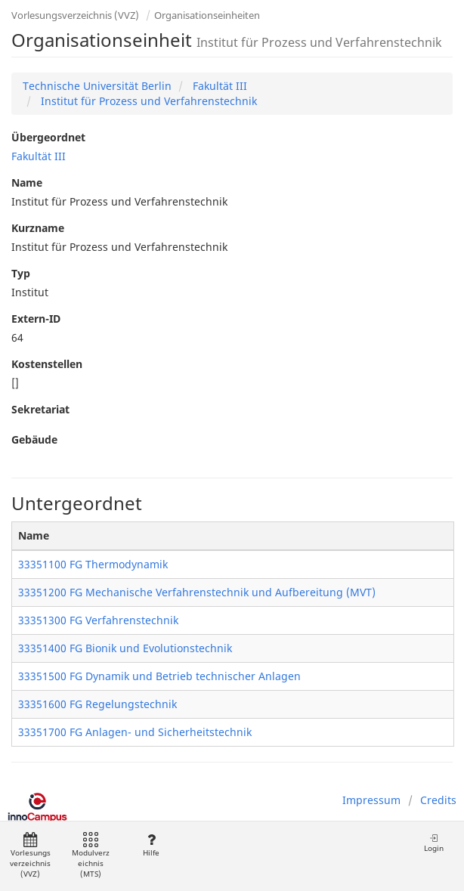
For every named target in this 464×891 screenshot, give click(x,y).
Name (26, 182)
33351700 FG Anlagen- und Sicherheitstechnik (135, 732)
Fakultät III (218, 86)
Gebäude (34, 439)
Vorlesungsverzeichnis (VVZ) (75, 15)
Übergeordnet (48, 137)
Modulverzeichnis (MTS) (91, 856)
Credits (438, 800)
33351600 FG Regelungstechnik (97, 704)
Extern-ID (35, 318)
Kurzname (37, 228)
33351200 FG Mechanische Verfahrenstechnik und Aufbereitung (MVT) (197, 592)
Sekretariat (40, 409)
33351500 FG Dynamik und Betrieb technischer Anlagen (159, 676)
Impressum (371, 800)
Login (434, 843)
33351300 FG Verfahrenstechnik (98, 620)
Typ (20, 273)
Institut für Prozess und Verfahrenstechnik (147, 101)
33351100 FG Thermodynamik (93, 564)
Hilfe (151, 845)
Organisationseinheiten (207, 15)
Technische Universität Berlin (97, 86)
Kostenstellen (46, 364)
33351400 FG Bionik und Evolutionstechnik (125, 648)
